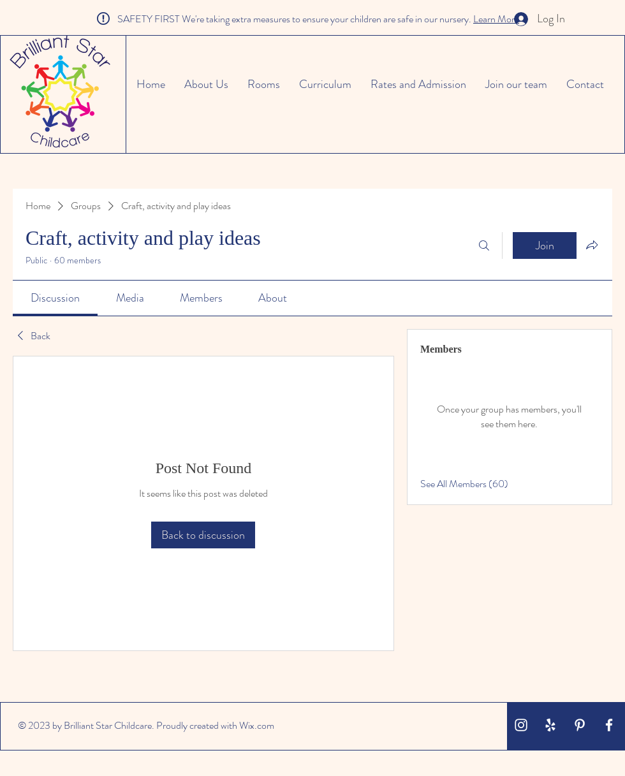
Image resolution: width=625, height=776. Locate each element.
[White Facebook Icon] (609, 725)
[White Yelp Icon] (550, 725)
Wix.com (256, 725)
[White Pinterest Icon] (579, 725)
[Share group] (591, 245)
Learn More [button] (496, 18)
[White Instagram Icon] (521, 725)
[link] (55, 297)
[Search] (484, 245)
